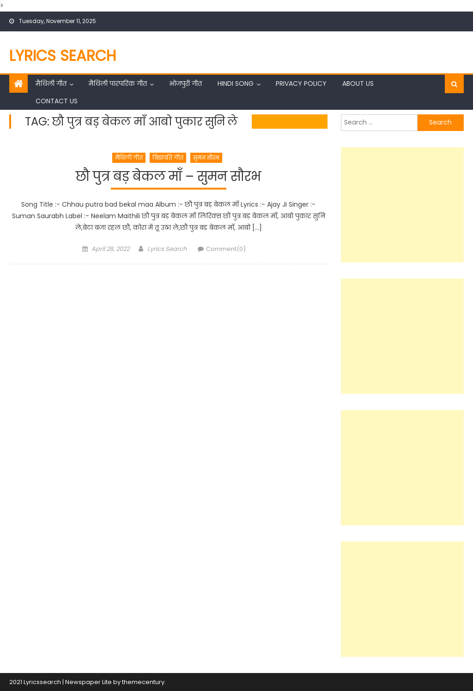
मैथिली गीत (51, 83)
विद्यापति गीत (167, 157)
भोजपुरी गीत (185, 83)
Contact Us (57, 101)
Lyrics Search (62, 55)
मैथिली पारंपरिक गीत (118, 83)
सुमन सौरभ (206, 157)
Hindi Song (236, 83)
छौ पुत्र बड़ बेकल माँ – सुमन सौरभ (168, 176)
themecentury (143, 682)
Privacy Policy (301, 83)
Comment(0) (226, 248)
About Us (358, 83)
